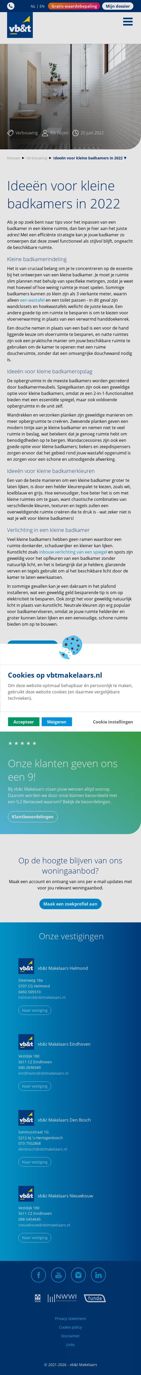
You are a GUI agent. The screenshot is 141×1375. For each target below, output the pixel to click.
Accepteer (23, 722)
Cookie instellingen (113, 722)
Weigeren (56, 722)
